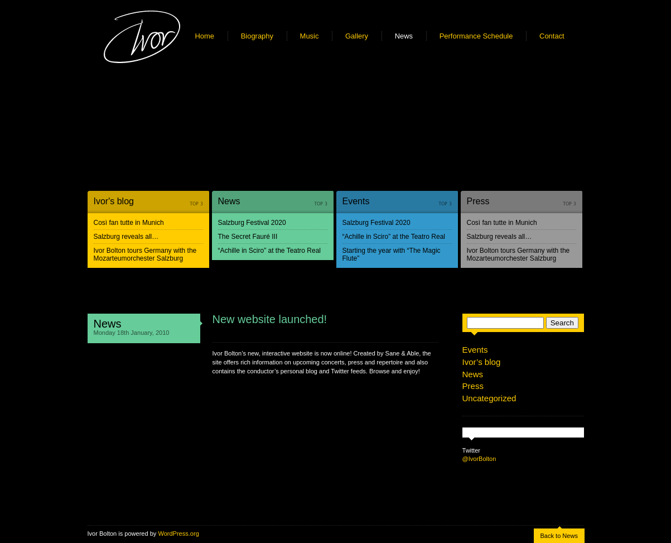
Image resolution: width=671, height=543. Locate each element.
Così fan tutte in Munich (129, 223)
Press (478, 201)
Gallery (356, 36)
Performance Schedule (476, 36)
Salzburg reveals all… (126, 237)
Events (356, 201)
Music (309, 36)
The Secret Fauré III (248, 237)
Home (205, 36)
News (404, 36)
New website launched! (270, 319)
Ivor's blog (114, 201)
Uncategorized (489, 398)
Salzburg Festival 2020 (252, 223)
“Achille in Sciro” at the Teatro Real (269, 250)
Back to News (559, 535)
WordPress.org (178, 533)
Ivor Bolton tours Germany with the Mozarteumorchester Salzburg (145, 254)
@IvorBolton (479, 458)
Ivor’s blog (481, 362)
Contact (551, 36)
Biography (257, 36)
